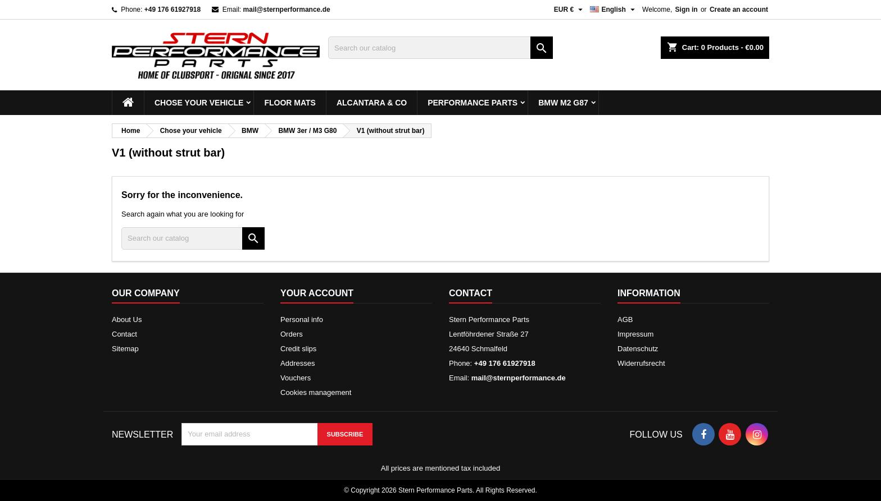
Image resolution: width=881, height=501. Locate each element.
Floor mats (290, 102)
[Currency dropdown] (570, 9)
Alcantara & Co (372, 102)
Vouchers (295, 378)
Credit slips (298, 348)
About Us (127, 319)
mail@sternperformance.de (286, 9)
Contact (124, 334)
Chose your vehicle (199, 102)
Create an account (739, 9)
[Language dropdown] (614, 9)
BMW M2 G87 (563, 102)
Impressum (635, 334)
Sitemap (125, 348)
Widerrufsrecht (641, 363)
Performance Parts (472, 102)
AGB (625, 319)
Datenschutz (637, 348)
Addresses (297, 363)
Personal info (301, 319)
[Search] (440, 47)
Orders (291, 334)
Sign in (686, 9)
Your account (316, 293)
